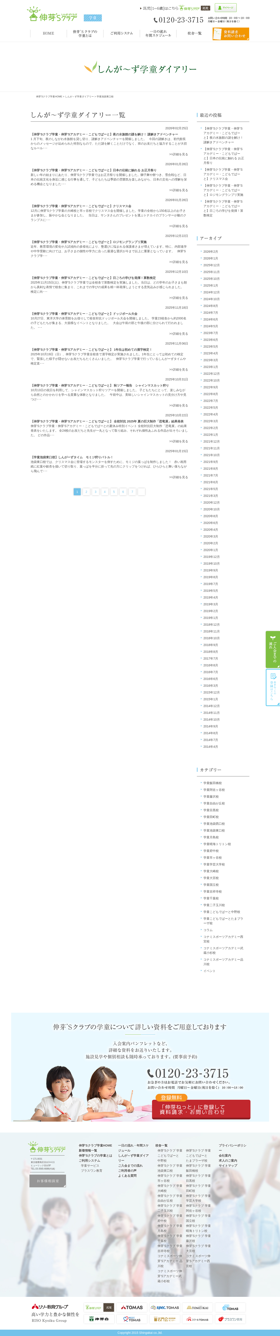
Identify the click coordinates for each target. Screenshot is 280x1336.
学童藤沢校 (211, 796)
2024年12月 (211, 292)
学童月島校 (211, 837)
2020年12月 (211, 502)
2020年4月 (210, 529)
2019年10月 (211, 563)
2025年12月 (211, 265)
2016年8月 (210, 665)
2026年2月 (210, 251)
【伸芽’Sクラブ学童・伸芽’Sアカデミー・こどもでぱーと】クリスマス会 (223, 174)
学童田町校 (211, 817)
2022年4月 (210, 414)
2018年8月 (210, 651)
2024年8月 (210, 306)
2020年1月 (210, 550)
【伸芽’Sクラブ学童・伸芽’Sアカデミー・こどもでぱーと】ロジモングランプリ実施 (223, 190)
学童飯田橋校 (212, 783)
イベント (209, 971)
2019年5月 (210, 590)
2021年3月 (210, 495)
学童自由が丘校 (214, 803)
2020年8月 (210, 516)
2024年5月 (210, 326)
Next (141, 491)
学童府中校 (211, 851)
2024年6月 (210, 319)
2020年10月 (211, 509)
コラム (208, 930)
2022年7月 (210, 401)
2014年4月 (210, 746)
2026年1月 (210, 258)
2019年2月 (210, 611)
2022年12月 (211, 373)
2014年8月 (210, 733)
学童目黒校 (211, 810)
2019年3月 (210, 604)
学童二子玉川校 (214, 905)
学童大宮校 (211, 878)
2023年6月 (210, 339)
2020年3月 (210, 536)
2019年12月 (211, 557)
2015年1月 (210, 699)
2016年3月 (210, 685)
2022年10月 (211, 380)
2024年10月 (211, 299)
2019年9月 (210, 570)
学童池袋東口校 (214, 830)
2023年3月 (210, 360)
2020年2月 (210, 543)
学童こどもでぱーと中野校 (221, 912)
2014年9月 (210, 726)
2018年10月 (211, 638)
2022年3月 (210, 421)
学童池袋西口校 (214, 823)
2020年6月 (210, 523)
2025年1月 (210, 285)
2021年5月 (210, 489)
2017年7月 (210, 658)
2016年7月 (210, 672)
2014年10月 (211, 719)
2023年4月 (210, 353)
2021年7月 (210, 475)
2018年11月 (211, 631)
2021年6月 (210, 482)
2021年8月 (210, 468)
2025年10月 (211, 278)
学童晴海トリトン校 (217, 844)
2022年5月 (210, 407)
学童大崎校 (211, 871)
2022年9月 (210, 387)
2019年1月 (210, 618)
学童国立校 (211, 884)
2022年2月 (210, 428)
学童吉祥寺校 (212, 891)
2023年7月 (210, 333)
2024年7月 (210, 312)
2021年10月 (211, 455)
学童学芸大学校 (214, 864)
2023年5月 (210, 346)
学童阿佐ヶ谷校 (214, 789)
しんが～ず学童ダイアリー (79, 96)
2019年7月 (210, 584)
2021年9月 (210, 462)
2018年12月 (211, 624)
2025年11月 (211, 272)
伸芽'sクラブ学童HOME (49, 96)
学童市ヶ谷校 (212, 857)
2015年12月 (211, 692)
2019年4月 (210, 597)
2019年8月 (210, 577)
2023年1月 (210, 367)
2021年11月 (211, 448)
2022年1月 (210, 434)
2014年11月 (211, 712)
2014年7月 (210, 740)
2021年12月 (211, 441)
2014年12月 (211, 706)
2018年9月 (210, 645)
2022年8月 (210, 394)
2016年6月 (210, 679)
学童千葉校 (211, 898)
